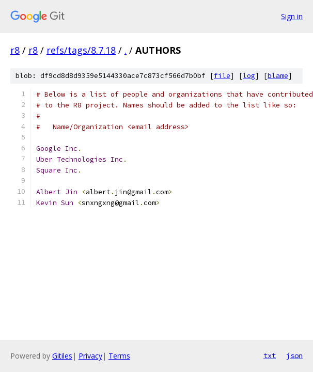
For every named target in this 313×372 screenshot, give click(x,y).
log (249, 75)
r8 (15, 50)
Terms (119, 356)
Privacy (90, 356)
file (222, 75)
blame (278, 75)
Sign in (292, 16)
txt (269, 355)
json (294, 355)
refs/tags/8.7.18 (81, 50)
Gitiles (62, 356)
